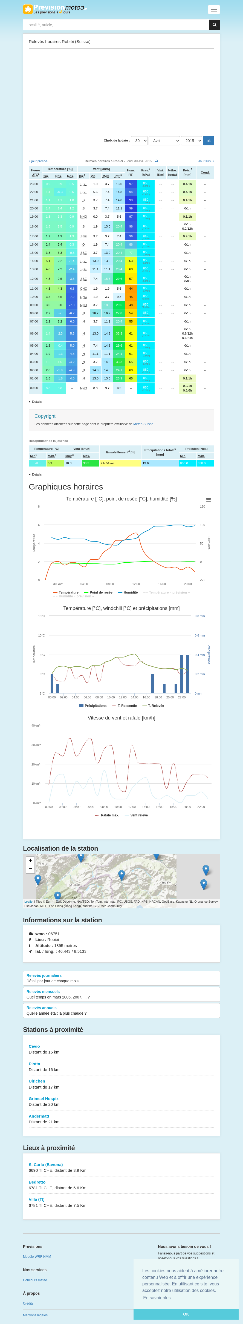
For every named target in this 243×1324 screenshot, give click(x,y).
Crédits (28, 1303)
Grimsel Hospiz (121, 1101)
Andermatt (121, 1119)
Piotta (121, 1067)
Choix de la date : (117, 140)
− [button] (30, 869)
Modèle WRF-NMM (37, 1257)
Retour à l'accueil (55, 9)
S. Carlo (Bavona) (121, 1167)
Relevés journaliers (121, 978)
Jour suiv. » (206, 161)
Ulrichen (121, 1084)
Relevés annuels (121, 1011)
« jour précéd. (38, 161)
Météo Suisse (143, 424)
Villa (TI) (121, 1202)
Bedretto (121, 1185)
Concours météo (35, 1280)
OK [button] (186, 1314)
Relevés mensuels (121, 994)
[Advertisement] (121, 92)
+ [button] (30, 861)
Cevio (121, 1049)
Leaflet (28, 901)
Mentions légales (35, 1315)
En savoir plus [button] (157, 1298)
